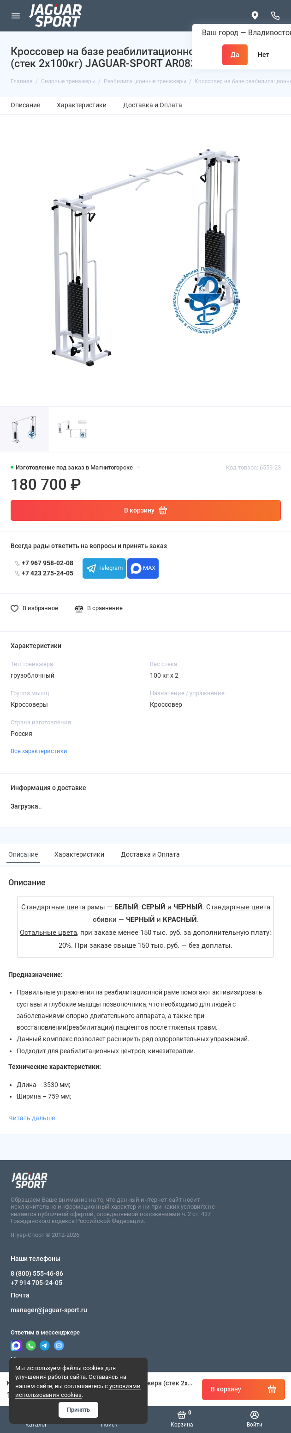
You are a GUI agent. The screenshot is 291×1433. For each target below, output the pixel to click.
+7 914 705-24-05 (36, 1282)
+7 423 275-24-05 (44, 573)
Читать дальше (31, 1118)
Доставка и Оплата (152, 105)
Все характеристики (39, 750)
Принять (78, 1409)
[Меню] (15, 15)
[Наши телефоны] (275, 15)
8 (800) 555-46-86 (37, 1273)
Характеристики (82, 105)
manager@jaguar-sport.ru (49, 1310)
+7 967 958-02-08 (44, 563)
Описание (25, 105)
